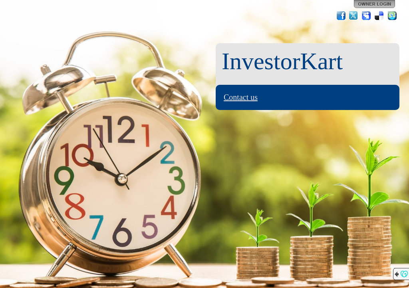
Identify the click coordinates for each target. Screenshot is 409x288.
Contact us (241, 97)
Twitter (353, 15)
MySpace (366, 15)
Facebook (341, 15)
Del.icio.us (379, 15)
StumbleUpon (392, 15)
